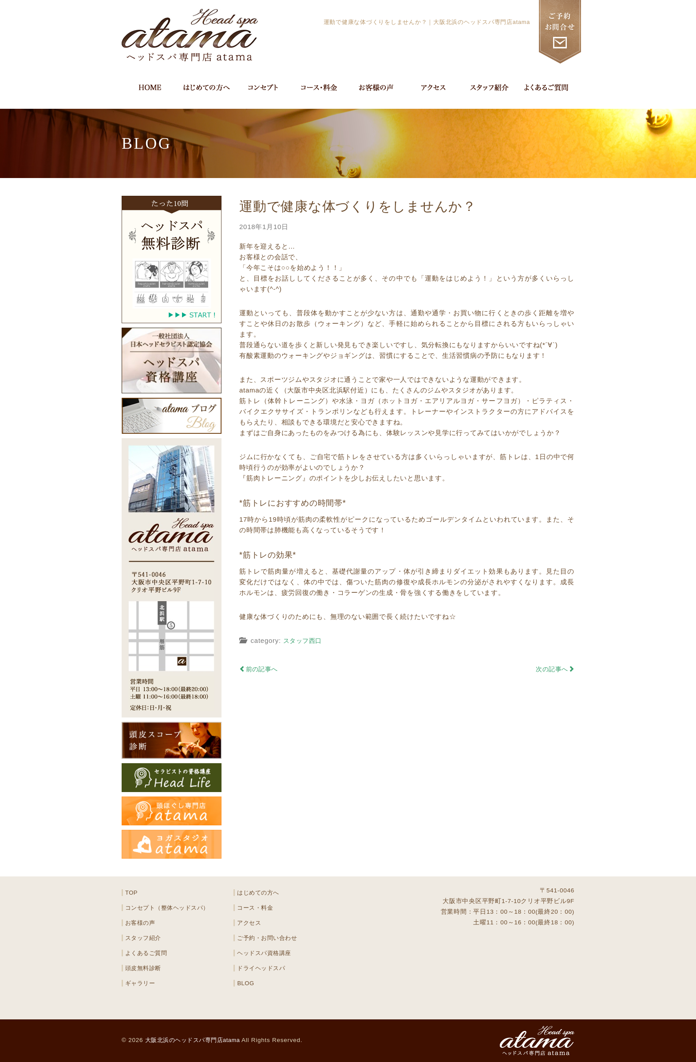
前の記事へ (260, 669)
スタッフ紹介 (143, 938)
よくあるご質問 (146, 953)
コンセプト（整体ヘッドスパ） (168, 907)
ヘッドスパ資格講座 (264, 953)
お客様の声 (140, 922)
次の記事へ (554, 669)
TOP (131, 892)
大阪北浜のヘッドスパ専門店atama (197, 1040)
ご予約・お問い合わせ (267, 938)
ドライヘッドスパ (261, 968)
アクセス (249, 922)
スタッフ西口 (304, 640)
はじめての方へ (258, 892)
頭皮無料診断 (143, 968)
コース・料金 (255, 907)
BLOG (245, 983)
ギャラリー (140, 983)
